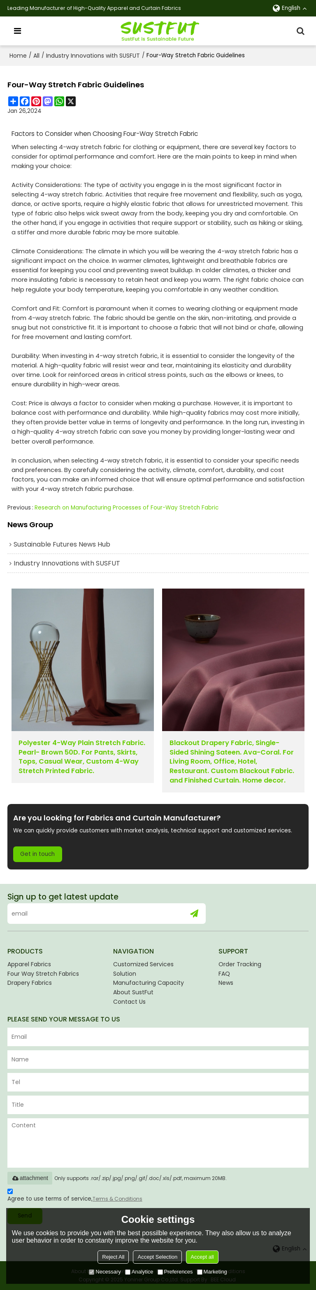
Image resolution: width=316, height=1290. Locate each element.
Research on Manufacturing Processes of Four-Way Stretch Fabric (126, 508)
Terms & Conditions (117, 1198)
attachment (30, 1178)
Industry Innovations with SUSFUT (93, 55)
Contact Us (129, 1002)
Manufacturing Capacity (148, 983)
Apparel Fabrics (29, 964)
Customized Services (143, 964)
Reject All (113, 1257)
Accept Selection (157, 1257)
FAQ (224, 974)
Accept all (202, 1257)
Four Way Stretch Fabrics (43, 974)
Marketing (212, 1272)
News (225, 983)
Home (18, 55)
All (36, 55)
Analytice (139, 1272)
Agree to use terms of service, (74, 1196)
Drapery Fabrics (29, 983)
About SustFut (133, 992)
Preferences (175, 1272)
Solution (124, 974)
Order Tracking (239, 964)
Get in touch (37, 854)
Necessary (105, 1272)
